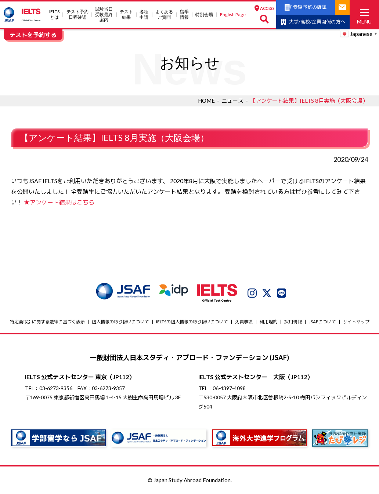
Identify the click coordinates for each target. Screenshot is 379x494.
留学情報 (184, 14)
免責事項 (244, 321)
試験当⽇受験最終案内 (104, 14)
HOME (206, 100)
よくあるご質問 (164, 14)
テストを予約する (33, 34)
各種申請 (144, 14)
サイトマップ (356, 321)
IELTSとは (54, 14)
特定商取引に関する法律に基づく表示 (47, 321)
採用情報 (293, 321)
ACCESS (264, 8)
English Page (233, 14)
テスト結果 (126, 14)
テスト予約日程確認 (77, 14)
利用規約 (268, 321)
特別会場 (204, 14)
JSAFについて (322, 321)
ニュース (232, 100)
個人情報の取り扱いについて (120, 321)
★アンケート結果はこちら (59, 202)
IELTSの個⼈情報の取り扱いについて (192, 321)
